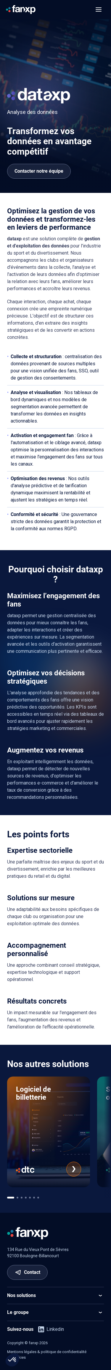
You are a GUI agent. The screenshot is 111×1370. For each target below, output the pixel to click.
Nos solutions (55, 1295)
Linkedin (51, 1329)
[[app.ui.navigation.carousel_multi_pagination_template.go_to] (10, 1197)
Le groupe (55, 1312)
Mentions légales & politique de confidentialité (46, 1352)
